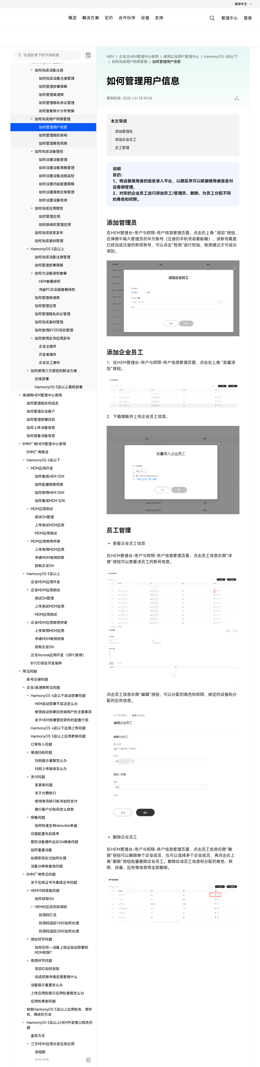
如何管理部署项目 (41, 420)
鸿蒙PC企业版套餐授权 (57, 290)
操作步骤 (42, 1060)
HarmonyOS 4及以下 (43, 460)
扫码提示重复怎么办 (51, 761)
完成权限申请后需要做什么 (56, 977)
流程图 (40, 1052)
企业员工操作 (49, 363)
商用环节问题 (41, 961)
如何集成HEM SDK (49, 476)
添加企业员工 (125, 140)
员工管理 (122, 148)
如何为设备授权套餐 (51, 273)
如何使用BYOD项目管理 (54, 330)
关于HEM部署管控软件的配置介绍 (61, 720)
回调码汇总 (48, 915)
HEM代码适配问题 (45, 891)
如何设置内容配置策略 (56, 184)
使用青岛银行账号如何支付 (56, 801)
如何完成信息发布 (49, 233)
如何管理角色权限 (53, 143)
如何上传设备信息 (41, 428)
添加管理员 (124, 131)
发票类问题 (44, 785)
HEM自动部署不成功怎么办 (56, 704)
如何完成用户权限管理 (52, 119)
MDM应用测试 (42, 509)
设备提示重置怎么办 (47, 985)
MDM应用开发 (42, 468)
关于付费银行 (45, 793)
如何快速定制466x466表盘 (56, 826)
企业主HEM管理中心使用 (138, 57)
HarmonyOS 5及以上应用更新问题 (58, 736)
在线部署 (42, 379)
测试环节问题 (41, 939)
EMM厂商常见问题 (41, 874)
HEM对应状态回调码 (51, 907)
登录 (248, 18)
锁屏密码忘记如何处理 (48, 858)
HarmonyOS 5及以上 (47, 249)
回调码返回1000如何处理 (59, 923)
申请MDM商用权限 (49, 558)
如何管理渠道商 (51, 95)
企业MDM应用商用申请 (49, 623)
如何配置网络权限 (49, 484)
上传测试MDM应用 (49, 525)
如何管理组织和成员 (43, 403)
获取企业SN (44, 566)
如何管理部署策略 (53, 87)
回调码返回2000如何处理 (59, 931)
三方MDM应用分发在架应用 (52, 1044)
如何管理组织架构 (53, 135)
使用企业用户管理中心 (181, 57)
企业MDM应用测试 (45, 590)
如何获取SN (44, 899)
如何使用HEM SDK (49, 493)
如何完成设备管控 (49, 151)
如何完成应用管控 (49, 208)
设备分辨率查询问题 (47, 866)
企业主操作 (48, 346)
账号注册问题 (37, 679)
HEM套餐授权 (49, 281)
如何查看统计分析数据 (56, 111)
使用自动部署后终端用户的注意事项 (63, 712)
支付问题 (38, 777)
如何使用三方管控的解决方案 (54, 371)
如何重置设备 (41, 850)
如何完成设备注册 (49, 70)
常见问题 (30, 671)
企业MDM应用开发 (45, 582)
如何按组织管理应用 (55, 225)
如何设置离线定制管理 (56, 192)
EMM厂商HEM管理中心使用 (44, 444)
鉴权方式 (38, 1036)
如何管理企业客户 (41, 411)
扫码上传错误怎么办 (51, 769)
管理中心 (229, 18)
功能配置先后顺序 (45, 834)
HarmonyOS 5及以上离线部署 (59, 387)
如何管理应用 (49, 216)
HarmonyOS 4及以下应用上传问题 (58, 728)
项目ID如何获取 (47, 969)
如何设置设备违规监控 (56, 176)
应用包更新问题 (43, 1001)
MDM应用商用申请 (45, 541)
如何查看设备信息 (41, 436)
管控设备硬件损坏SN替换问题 (54, 842)
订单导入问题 (41, 744)
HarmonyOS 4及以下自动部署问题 (58, 696)
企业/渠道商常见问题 (43, 688)
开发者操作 (48, 355)
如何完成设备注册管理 (56, 78)
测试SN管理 (44, 517)
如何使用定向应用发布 (52, 338)
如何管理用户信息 (53, 127)
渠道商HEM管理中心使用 (42, 395)
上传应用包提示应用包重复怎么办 (57, 993)
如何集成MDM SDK (50, 501)
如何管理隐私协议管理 (56, 103)
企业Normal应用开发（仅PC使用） (58, 655)
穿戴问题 (38, 817)
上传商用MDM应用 (49, 549)
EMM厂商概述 (37, 452)
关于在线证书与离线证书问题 (54, 882)
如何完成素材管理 (49, 241)
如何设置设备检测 (53, 200)
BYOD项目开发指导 (46, 663)
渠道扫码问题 (41, 753)
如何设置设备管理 (53, 160)
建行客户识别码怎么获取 (54, 809)
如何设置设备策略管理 (56, 168)
